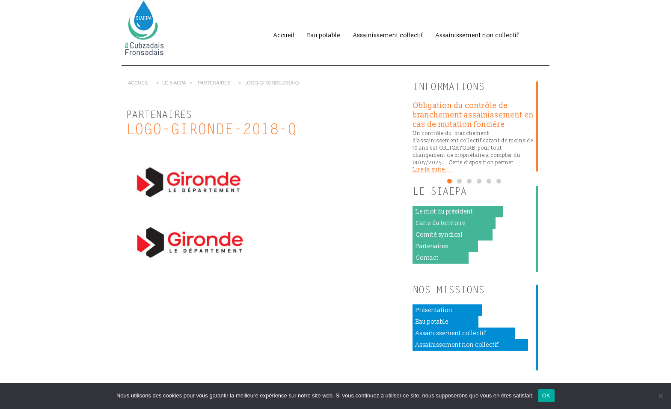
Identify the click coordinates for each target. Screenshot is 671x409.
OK (546, 395)
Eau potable (323, 35)
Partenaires (214, 82)
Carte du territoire (441, 223)
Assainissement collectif (388, 35)
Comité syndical (439, 234)
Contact (427, 258)
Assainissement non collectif (477, 35)
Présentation (434, 310)
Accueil (283, 35)
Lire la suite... (432, 169)
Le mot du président (444, 211)
